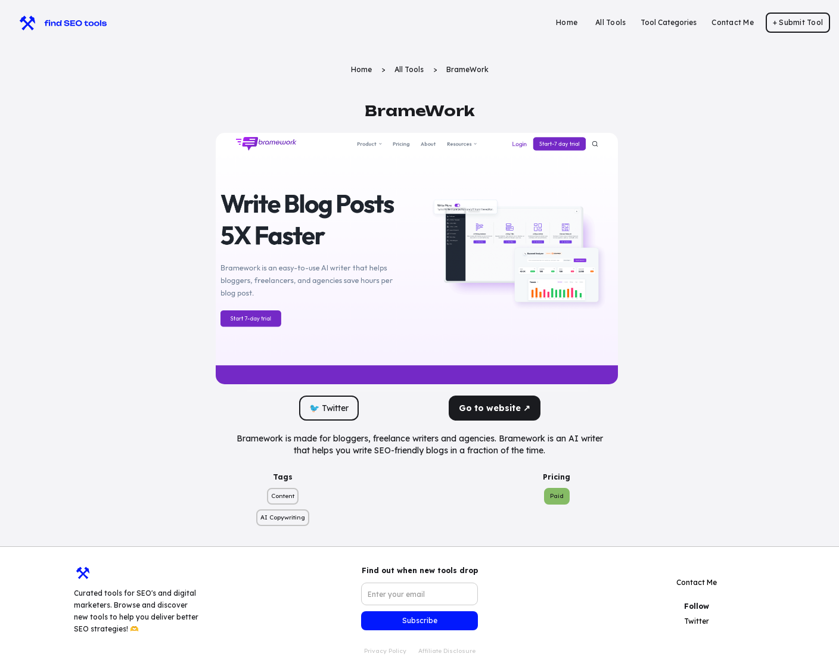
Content (282, 496)
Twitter (696, 621)
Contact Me (732, 22)
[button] (669, 22)
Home (566, 22)
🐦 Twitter (329, 408)
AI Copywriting (282, 517)
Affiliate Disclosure (447, 651)
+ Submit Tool (798, 22)
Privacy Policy (385, 651)
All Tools (610, 22)
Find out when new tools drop (420, 570)
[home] (57, 22)
